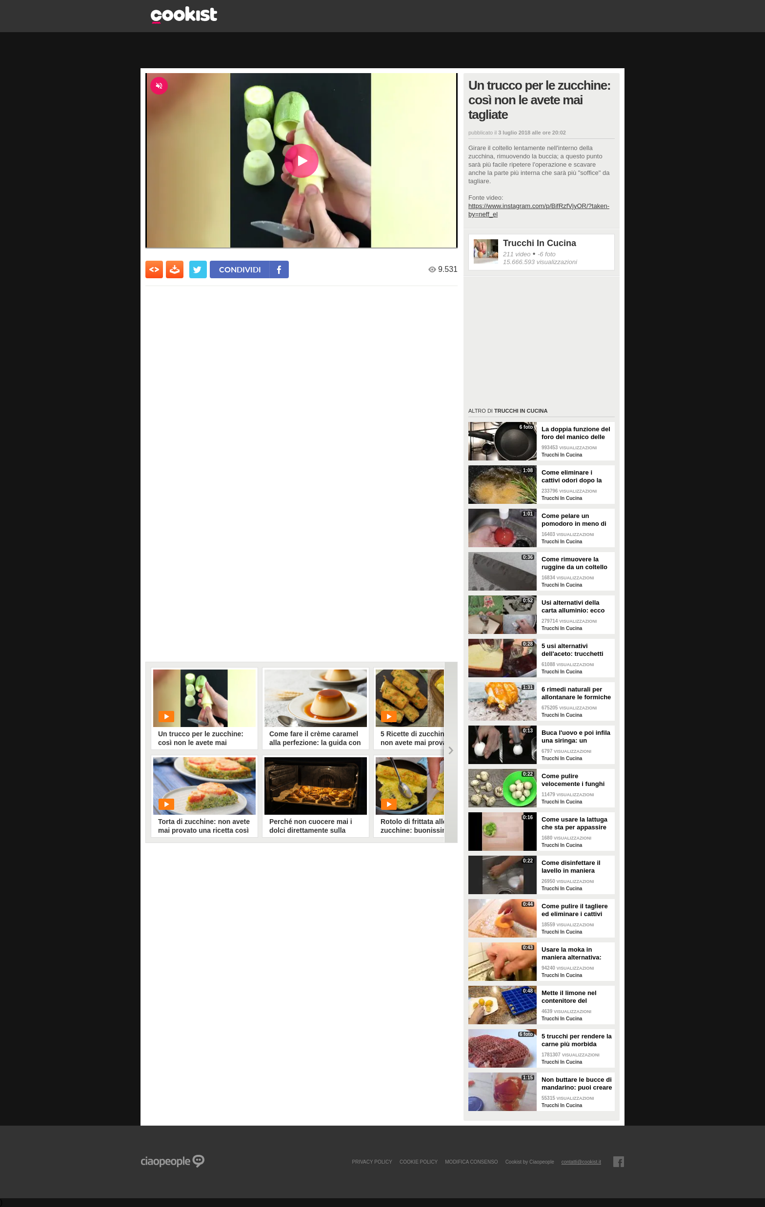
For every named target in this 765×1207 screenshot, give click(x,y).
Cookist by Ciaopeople (529, 1161)
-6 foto (547, 254)
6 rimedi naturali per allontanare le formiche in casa (576, 693)
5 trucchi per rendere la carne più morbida (577, 1040)
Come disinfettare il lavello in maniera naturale (571, 867)
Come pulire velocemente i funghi (573, 779)
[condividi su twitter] (198, 269)
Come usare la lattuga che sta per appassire (574, 823)
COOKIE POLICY (419, 1161)
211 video (516, 254)
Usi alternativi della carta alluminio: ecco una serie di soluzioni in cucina (574, 606)
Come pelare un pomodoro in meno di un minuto (574, 520)
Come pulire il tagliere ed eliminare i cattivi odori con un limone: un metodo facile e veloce (575, 910)
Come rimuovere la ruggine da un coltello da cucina (574, 563)
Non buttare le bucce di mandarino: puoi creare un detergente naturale (577, 1084)
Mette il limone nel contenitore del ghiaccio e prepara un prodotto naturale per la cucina (574, 997)
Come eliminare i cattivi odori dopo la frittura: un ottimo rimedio (572, 476)
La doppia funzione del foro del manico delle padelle (576, 433)
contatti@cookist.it (581, 1161)
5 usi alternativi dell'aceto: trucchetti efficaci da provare (573, 650)
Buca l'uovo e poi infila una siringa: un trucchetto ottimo (576, 737)
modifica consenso (471, 1161)
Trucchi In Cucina (539, 243)
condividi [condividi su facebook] (240, 269)
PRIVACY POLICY (372, 1161)
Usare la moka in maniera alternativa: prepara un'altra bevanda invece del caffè (572, 953)
